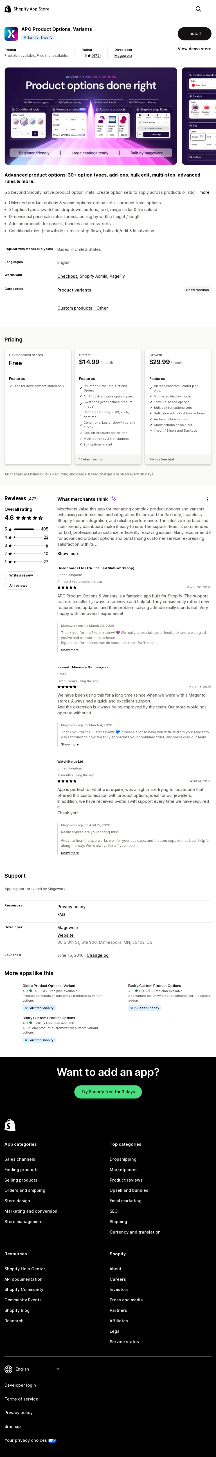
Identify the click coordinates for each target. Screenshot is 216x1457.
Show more (68, 553)
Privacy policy (71, 906)
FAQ (61, 914)
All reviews (18, 585)
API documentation (23, 1279)
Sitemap (12, 1426)
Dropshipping (123, 1159)
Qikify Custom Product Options (48, 1018)
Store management (23, 1221)
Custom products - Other (82, 308)
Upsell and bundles (129, 1190)
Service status (124, 1341)
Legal (115, 1331)
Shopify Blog (17, 1310)
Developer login (20, 1385)
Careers (118, 1279)
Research (14, 1320)
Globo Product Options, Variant (48, 986)
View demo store (195, 48)
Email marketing (125, 1200)
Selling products (20, 1180)
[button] (55, 997)
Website (65, 935)
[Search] (198, 9)
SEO (114, 1211)
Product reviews (126, 1180)
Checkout (67, 276)
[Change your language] (37, 1369)
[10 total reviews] (46, 553)
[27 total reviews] (46, 561)
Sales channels (19, 1159)
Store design (17, 1200)
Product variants (74, 290)
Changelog (98, 955)
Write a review (21, 575)
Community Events (23, 1299)
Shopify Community (23, 1289)
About (116, 1268)
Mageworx (123, 55)
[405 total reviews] (44, 529)
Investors (119, 1289)
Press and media (126, 1299)
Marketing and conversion (30, 1211)
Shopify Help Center (24, 1268)
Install (194, 33)
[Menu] (209, 9)
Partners (118, 1310)
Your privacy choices (25, 1440)
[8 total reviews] (47, 545)
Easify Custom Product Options (154, 986)
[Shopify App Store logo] (27, 9)
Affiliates (119, 1320)
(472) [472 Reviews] (96, 55)
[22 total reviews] (46, 537)
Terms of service (21, 1399)
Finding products (21, 1169)
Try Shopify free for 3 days (108, 1091)
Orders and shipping (24, 1190)
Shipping (118, 1221)
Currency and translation (135, 1232)
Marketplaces (124, 1169)
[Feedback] (208, 499)
